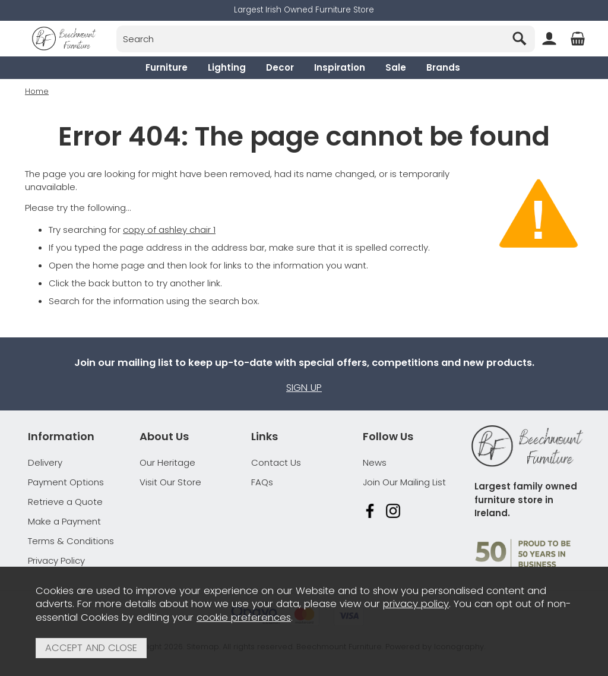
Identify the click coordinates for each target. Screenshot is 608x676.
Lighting (227, 67)
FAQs (262, 482)
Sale (395, 67)
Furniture (166, 67)
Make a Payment (64, 521)
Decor (280, 67)
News (375, 462)
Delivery (45, 462)
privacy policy (416, 604)
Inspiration (339, 67)
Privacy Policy (56, 560)
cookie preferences (244, 617)
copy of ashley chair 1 (169, 229)
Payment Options (66, 482)
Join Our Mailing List (404, 482)
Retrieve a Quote (65, 501)
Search (116, 25)
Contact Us (276, 462)
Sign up (304, 387)
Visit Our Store (170, 482)
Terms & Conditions (71, 541)
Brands (443, 67)
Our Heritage (167, 462)
